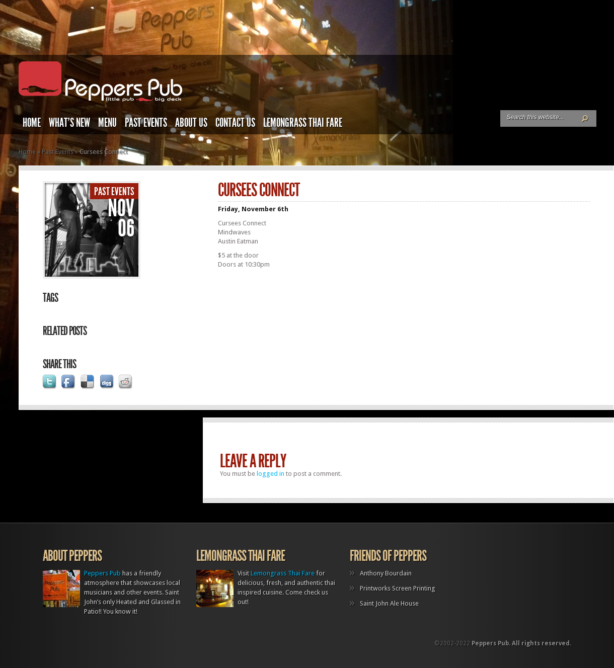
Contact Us (235, 123)
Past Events (146, 123)
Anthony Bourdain (386, 573)
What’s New (69, 123)
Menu (107, 123)
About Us (191, 123)
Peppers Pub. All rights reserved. (521, 643)
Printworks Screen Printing (397, 588)
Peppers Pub (102, 573)
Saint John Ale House (389, 603)
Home (32, 123)
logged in (270, 473)
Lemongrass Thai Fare (302, 123)
